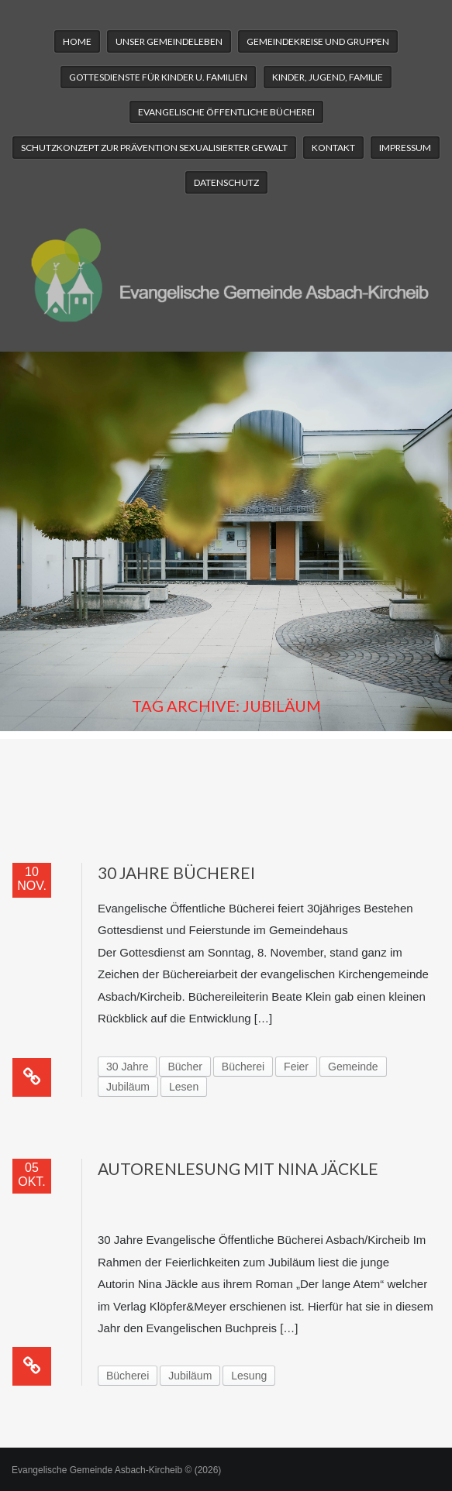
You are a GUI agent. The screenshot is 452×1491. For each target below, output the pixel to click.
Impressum (405, 147)
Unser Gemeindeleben (169, 41)
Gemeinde (353, 1066)
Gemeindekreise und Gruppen (318, 41)
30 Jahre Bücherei (176, 872)
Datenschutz (226, 182)
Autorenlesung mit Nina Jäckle (238, 1168)
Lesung (249, 1375)
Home (77, 41)
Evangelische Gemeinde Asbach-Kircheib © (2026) (116, 1470)
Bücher (184, 1066)
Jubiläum (128, 1086)
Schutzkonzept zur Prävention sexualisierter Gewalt (154, 147)
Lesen (183, 1086)
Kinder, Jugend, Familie (327, 77)
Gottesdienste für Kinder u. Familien (158, 77)
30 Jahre (127, 1066)
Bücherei (243, 1066)
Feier (296, 1066)
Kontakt (333, 147)
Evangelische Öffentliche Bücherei (226, 112)
